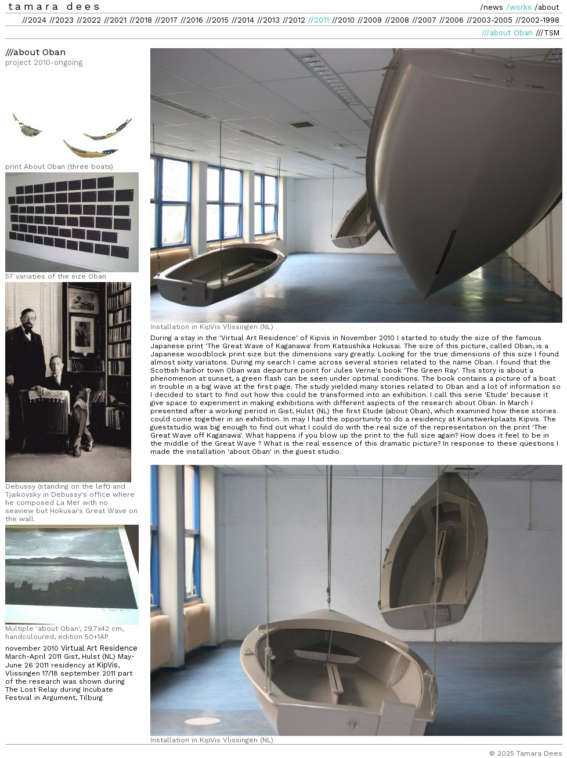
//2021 (115, 20)
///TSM (547, 32)
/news (491, 7)
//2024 (34, 20)
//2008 (397, 20)
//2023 (61, 20)
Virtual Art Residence (99, 648)
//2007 (424, 20)
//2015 (217, 20)
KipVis (107, 664)
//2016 (191, 20)
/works (519, 7)
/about (547, 7)
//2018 (140, 20)
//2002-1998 (537, 20)
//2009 (369, 20)
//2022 (89, 20)
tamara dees (55, 6)
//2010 (343, 20)
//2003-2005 (489, 20)
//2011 (318, 20)
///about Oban (507, 32)
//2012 (294, 20)
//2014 (243, 20)
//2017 (166, 20)
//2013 (268, 20)
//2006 (451, 20)
